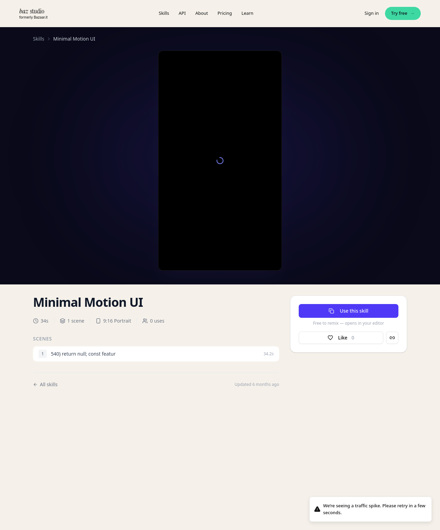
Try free (403, 13)
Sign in (371, 13)
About (201, 13)
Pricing (225, 13)
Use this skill (348, 310)
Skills (164, 13)
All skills (45, 384)
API (182, 13)
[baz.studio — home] (33, 13)
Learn (248, 13)
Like (341, 337)
